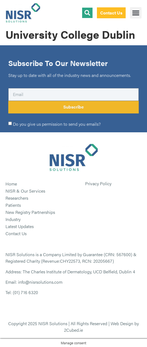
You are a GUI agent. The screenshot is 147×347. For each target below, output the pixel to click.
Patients (13, 205)
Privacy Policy (98, 183)
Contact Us (16, 233)
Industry (13, 219)
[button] (136, 13)
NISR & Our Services (25, 191)
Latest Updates (19, 226)
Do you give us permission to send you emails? (57, 124)
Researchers (16, 198)
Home (11, 184)
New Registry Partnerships (30, 212)
